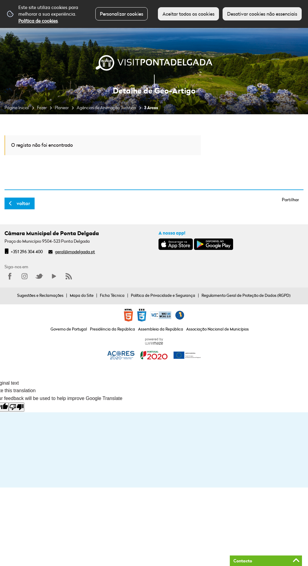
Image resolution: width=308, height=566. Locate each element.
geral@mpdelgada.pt (75, 251)
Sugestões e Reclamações (40, 295)
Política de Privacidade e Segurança (163, 295)
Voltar (23, 203)
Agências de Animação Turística (106, 107)
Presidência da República (112, 329)
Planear (62, 107)
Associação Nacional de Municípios (217, 329)
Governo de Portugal (69, 329)
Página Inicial (17, 107)
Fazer (42, 107)
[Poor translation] (16, 407)
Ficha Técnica (112, 295)
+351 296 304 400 (27, 251)
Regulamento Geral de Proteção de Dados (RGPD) (246, 295)
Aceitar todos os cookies (188, 14)
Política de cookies (38, 20)
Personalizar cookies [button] (121, 14)
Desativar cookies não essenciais (262, 14)
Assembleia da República (160, 329)
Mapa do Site (82, 295)
